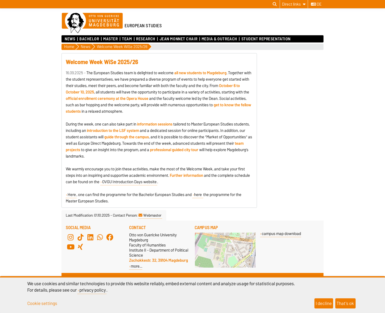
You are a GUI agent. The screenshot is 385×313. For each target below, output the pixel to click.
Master (110, 39)
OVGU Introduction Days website (129, 182)
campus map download (281, 233)
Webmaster (149, 215)
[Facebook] (110, 237)
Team (127, 39)
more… (136, 266)
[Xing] (80, 247)
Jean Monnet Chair (179, 39)
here (198, 194)
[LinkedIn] (90, 237)
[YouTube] (70, 247)
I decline (324, 303)
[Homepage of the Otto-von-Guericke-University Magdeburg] (92, 23)
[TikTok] (80, 237)
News (70, 39)
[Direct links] (294, 4)
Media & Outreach (219, 39)
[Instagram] (70, 237)
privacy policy (92, 290)
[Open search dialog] (275, 4)
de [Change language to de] (316, 4)
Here (72, 194)
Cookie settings (42, 303)
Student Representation (266, 39)
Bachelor (89, 39)
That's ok (345, 303)
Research (145, 39)
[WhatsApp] (100, 237)
